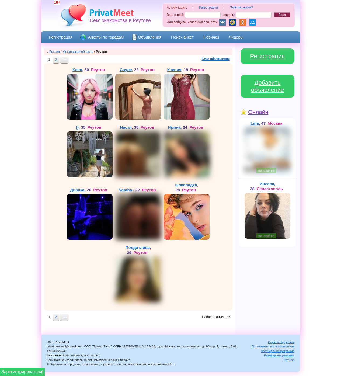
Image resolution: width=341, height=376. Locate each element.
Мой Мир (252, 22)
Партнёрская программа (277, 351)
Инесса (267, 184)
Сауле (126, 69)
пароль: (247, 15)
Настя (126, 127)
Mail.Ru (232, 22)
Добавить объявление (267, 86)
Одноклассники (242, 22)
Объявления (149, 37)
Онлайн (258, 112)
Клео (77, 69)
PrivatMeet (110, 13)
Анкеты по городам (106, 37)
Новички (211, 37)
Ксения (174, 69)
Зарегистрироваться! (22, 372)
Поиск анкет (182, 37)
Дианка (77, 189)
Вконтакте (222, 22)
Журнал (289, 359)
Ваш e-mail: (194, 15)
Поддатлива (138, 247)
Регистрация (60, 37)
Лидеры (236, 37)
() (77, 127)
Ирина (174, 127)
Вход (282, 15)
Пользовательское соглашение (273, 346)
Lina (254, 123)
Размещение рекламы (279, 355)
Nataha (126, 189)
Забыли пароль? (241, 7)
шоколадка (186, 185)
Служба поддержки (281, 342)
